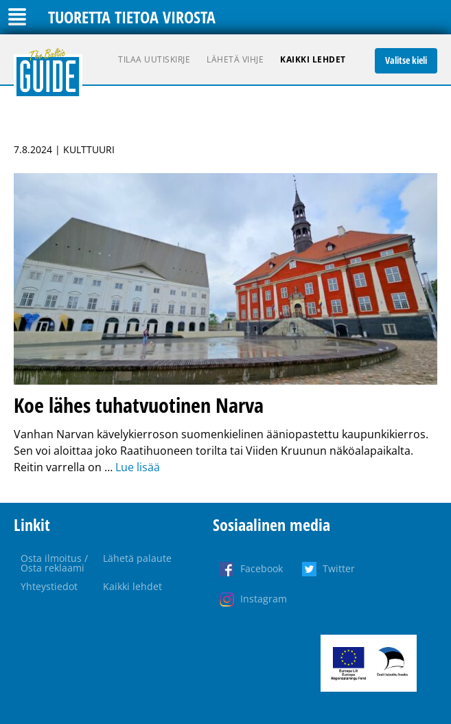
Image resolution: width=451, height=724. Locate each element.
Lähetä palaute (137, 558)
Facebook (261, 568)
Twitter (339, 568)
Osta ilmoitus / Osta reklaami (54, 563)
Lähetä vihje (235, 59)
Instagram (263, 598)
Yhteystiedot (49, 586)
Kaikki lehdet (313, 59)
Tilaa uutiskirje (154, 59)
